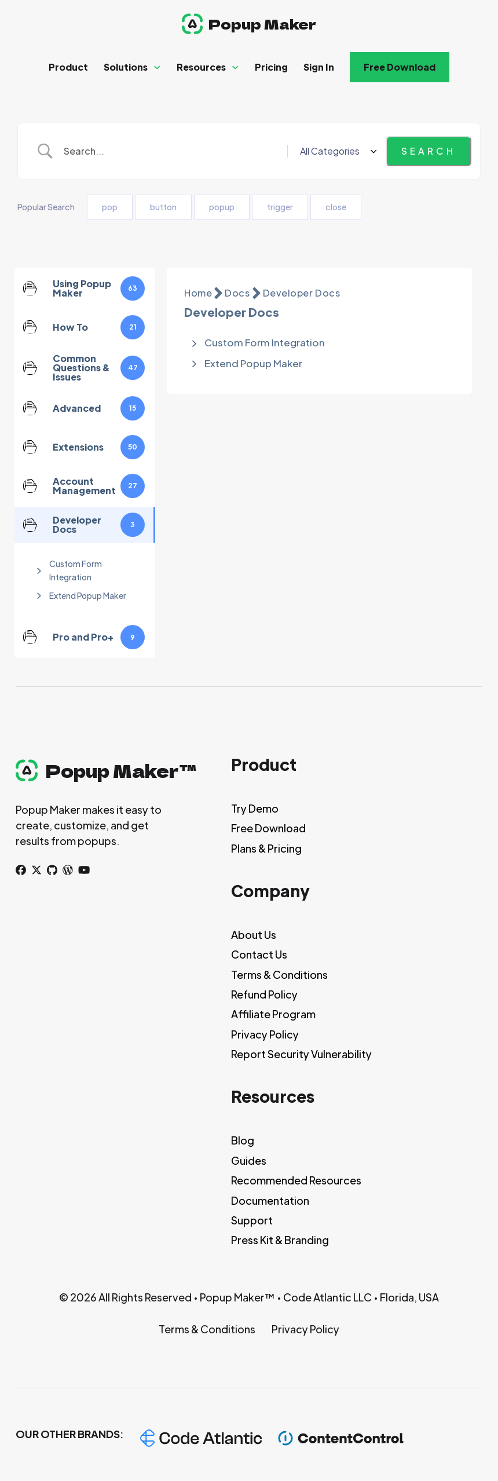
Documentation (270, 1200)
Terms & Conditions (279, 974)
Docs (237, 293)
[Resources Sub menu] (235, 67)
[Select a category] (336, 151)
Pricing (271, 67)
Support (252, 1220)
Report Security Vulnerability (301, 1054)
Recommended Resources (296, 1180)
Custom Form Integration (75, 570)
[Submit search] (428, 151)
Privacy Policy (265, 1034)
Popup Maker (262, 23)
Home (198, 293)
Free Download (399, 67)
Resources (201, 67)
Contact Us (259, 954)
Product (68, 67)
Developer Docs (301, 293)
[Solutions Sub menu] (157, 67)
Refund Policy (264, 994)
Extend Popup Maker (87, 595)
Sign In (318, 67)
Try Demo (255, 808)
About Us (253, 934)
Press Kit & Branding (280, 1239)
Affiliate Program (273, 1014)
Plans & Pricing (266, 848)
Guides (248, 1160)
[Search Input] (171, 151)
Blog (242, 1140)
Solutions (126, 67)
